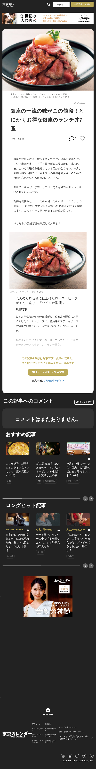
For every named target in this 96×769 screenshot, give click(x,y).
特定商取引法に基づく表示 (50, 741)
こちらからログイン (53, 380)
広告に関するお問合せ (37, 735)
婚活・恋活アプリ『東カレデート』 (72, 732)
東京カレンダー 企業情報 (37, 741)
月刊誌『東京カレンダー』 (68, 727)
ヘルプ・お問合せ (37, 729)
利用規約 (48, 724)
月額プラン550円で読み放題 (48, 372)
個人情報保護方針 (50, 729)
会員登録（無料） (82, 4)
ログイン (61, 4)
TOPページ (36, 724)
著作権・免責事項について (50, 735)
